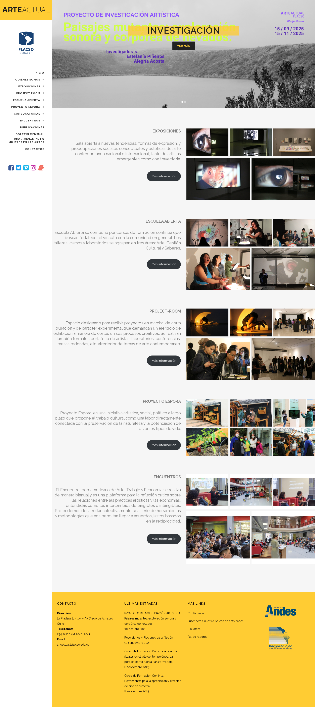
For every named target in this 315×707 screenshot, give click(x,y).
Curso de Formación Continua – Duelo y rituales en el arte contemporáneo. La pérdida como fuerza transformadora (150, 656)
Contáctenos (196, 613)
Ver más (183, 47)
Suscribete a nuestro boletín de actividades (215, 621)
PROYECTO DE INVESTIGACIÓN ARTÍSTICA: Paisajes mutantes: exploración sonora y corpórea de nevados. (152, 618)
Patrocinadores (197, 636)
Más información (163, 176)
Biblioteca (194, 629)
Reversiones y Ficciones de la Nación (148, 637)
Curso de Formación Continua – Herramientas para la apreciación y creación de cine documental (152, 681)
